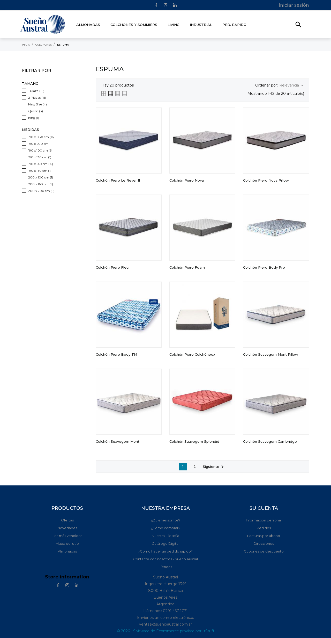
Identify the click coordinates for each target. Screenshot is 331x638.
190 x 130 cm (39, 157)
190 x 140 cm (40, 164)
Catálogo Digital (165, 543)
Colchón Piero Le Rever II (118, 180)
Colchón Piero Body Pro (264, 267)
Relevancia (292, 85)
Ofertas (67, 520)
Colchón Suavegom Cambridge (270, 441)
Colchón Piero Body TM (116, 354)
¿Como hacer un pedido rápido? (165, 551)
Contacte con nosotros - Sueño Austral (165, 559)
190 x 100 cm (40, 150)
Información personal (264, 520)
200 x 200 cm (41, 191)
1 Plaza (36, 91)
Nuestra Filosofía (165, 536)
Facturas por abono (263, 536)
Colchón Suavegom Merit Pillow (270, 354)
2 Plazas (37, 97)
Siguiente (214, 467)
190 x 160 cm (39, 171)
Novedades (67, 528)
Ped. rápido (234, 25)
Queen (35, 111)
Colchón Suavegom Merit (117, 441)
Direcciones (263, 543)
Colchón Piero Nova (186, 180)
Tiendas (165, 567)
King (33, 118)
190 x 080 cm (41, 137)
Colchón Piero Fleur (113, 267)
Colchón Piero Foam (187, 267)
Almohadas (67, 551)
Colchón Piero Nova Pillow (266, 180)
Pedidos (264, 528)
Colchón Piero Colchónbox (192, 354)
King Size (37, 104)
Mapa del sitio (67, 543)
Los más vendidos (67, 536)
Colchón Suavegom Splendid (194, 441)
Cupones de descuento (264, 551)
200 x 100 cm (40, 177)
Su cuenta (264, 508)
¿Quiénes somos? (165, 520)
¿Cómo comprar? (165, 528)
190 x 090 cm (40, 144)
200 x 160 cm (40, 184)
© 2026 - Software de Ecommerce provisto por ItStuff (165, 631)
